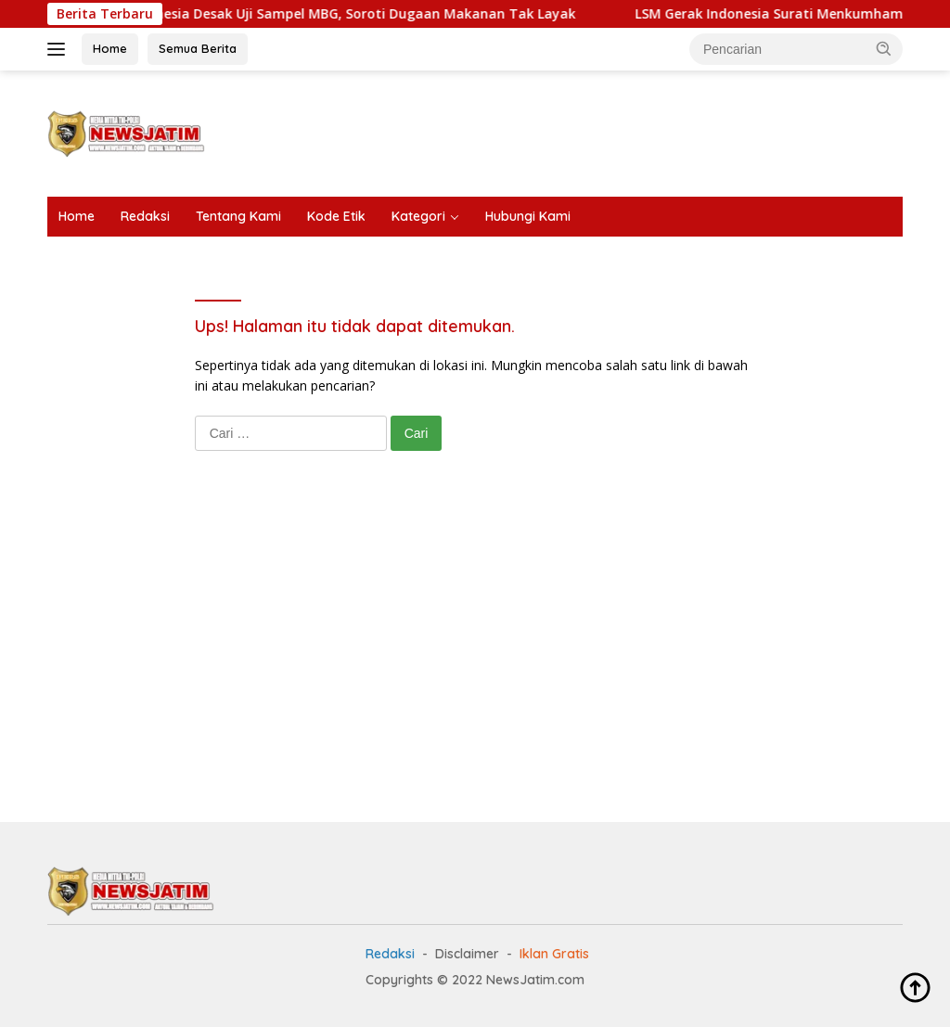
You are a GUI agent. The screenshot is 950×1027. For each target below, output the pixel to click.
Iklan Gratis (554, 953)
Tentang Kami (238, 216)
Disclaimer (467, 953)
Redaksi (145, 216)
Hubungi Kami (528, 216)
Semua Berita (198, 48)
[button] (884, 48)
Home (110, 48)
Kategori (418, 216)
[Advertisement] (565, 131)
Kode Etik (336, 216)
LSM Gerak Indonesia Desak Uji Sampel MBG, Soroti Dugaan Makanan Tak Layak (331, 14)
